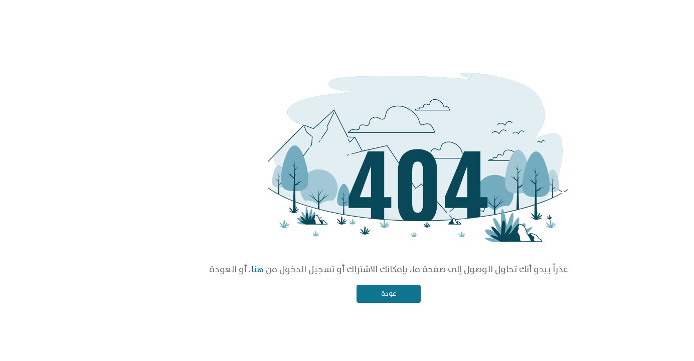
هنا (216, 270)
